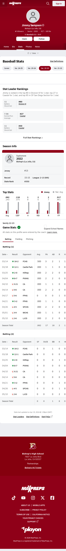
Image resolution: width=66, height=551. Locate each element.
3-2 (15, 301)
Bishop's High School (33, 448)
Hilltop (26, 272)
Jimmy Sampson (33, 25)
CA (24, 284)
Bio (13, 46)
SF (38, 341)
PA (46, 254)
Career (6, 68)
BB (53, 341)
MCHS (25, 312)
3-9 (15, 312)
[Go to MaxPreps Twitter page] (43, 498)
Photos (29, 46)
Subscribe (25, 509)
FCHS (25, 261)
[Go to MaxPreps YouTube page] (23, 498)
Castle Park (28, 267)
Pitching (29, 239)
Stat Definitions (56, 61)
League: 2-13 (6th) (41, 177)
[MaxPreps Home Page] (28, 53)
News (37, 46)
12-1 (16, 267)
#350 (26, 181)
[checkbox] (45, 226)
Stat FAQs (47, 416)
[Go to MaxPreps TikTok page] (14, 498)
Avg (38, 254)
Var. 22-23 (45, 68)
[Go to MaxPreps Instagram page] (33, 498)
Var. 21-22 (58, 68)
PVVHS (26, 278)
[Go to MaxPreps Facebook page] (52, 498)
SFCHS (25, 307)
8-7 (15, 278)
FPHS (25, 295)
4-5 (15, 307)
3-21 (16, 284)
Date (5, 254)
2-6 (15, 318)
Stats (20, 46)
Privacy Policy (39, 509)
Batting (8, 239)
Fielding (18, 239)
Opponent (27, 254)
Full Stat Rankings (33, 137)
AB (53, 254)
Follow (42, 38)
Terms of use (23, 514)
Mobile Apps (39, 505)
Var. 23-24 (32, 68)
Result (15, 254)
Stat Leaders (18, 416)
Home (6, 46)
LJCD (25, 318)
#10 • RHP (33, 34)
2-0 (15, 272)
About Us (25, 505)
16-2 (16, 261)
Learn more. (52, 232)
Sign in (59, 3)
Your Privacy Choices (33, 518)
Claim (24, 38)
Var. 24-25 (19, 68)
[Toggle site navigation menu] (3, 3)
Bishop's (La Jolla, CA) (33, 28)
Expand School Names (53, 227)
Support (33, 521)
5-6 (15, 289)
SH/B (45, 341)
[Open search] (47, 3)
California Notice (41, 514)
